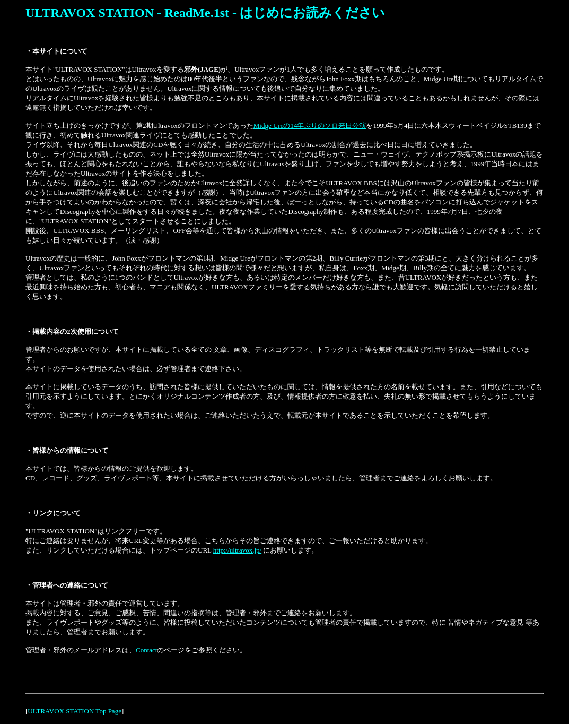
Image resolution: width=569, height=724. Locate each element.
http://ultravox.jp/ (237, 550)
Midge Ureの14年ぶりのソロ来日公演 (309, 126)
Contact (146, 650)
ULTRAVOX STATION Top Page (74, 711)
